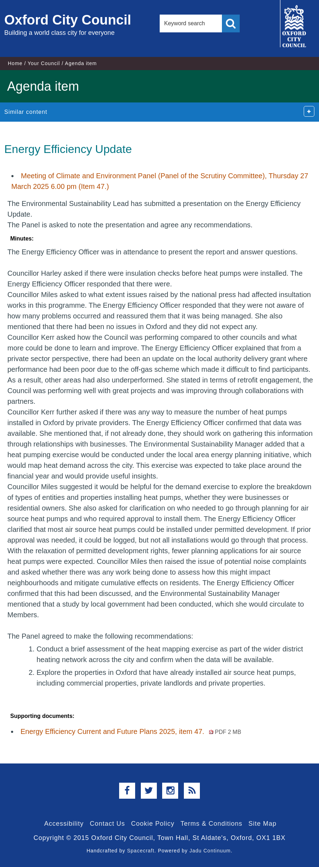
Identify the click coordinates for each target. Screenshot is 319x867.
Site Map (263, 823)
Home (15, 63)
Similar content (25, 112)
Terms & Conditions (212, 823)
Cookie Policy (152, 823)
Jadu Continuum (210, 850)
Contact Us (107, 823)
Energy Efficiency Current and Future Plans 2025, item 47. (131, 731)
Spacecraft (140, 850)
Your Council (44, 63)
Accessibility (64, 823)
